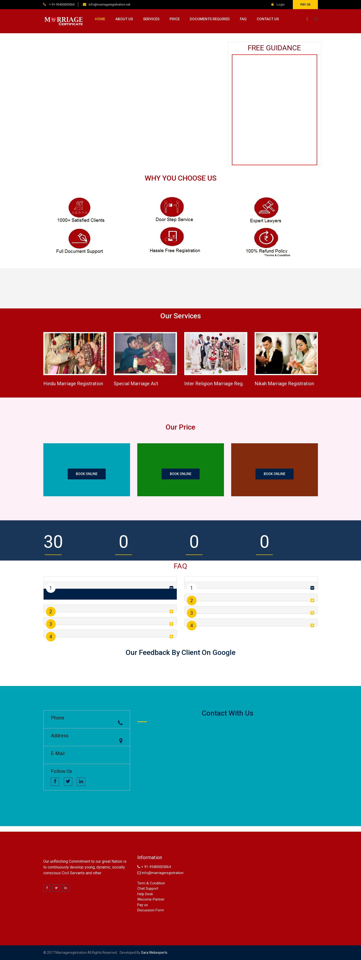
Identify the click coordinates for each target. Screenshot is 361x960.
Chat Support (147, 888)
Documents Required (210, 19)
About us (124, 19)
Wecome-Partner (150, 899)
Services (151, 19)
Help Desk (145, 894)
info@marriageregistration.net (109, 4)
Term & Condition (151, 883)
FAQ (243, 19)
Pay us (305, 4)
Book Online (87, 474)
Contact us (268, 19)
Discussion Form (150, 910)
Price (175, 19)
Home (100, 19)
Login (278, 4)
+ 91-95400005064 (61, 4)
